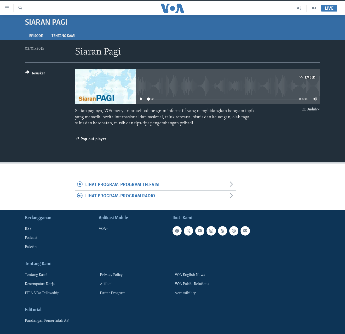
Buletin (31, 247)
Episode (36, 36)
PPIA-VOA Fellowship (42, 293)
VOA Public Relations (192, 284)
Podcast (31, 238)
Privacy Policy (111, 275)
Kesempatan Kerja (40, 284)
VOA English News (190, 275)
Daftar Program (112, 293)
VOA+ (103, 229)
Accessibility (185, 293)
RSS (28, 229)
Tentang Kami (63, 36)
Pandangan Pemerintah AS (47, 321)
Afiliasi (106, 284)
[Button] (35, 74)
